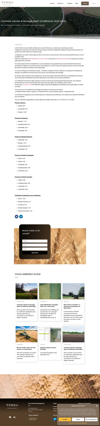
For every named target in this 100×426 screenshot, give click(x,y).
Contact (85, 3)
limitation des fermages (62, 58)
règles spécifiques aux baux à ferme (38, 58)
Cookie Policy (72, 423)
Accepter (64, 419)
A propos (69, 3)
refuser (78, 419)
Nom (34, 244)
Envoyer (35, 253)
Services (60, 3)
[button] (97, 406)
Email (34, 248)
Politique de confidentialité (81, 423)
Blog (76, 3)
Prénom (34, 240)
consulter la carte (27, 84)
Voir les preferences (91, 419)
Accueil (52, 3)
